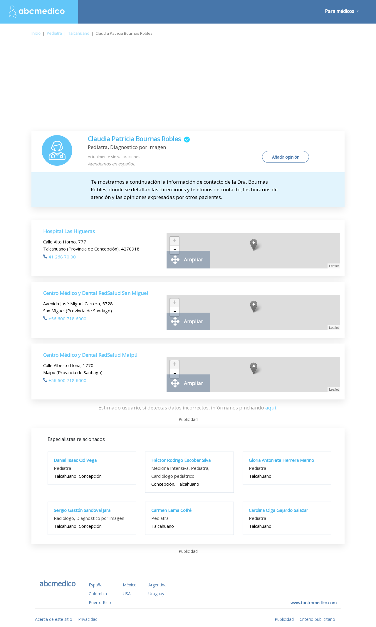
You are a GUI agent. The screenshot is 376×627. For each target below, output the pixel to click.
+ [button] (175, 241)
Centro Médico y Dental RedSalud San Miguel (95, 293)
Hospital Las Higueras (69, 231)
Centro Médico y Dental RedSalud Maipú (90, 354)
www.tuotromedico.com (314, 603)
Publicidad (284, 619)
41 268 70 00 (59, 257)
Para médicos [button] (340, 11)
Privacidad (88, 619)
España (96, 585)
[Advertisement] (188, 86)
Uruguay (156, 593)
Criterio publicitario (317, 619)
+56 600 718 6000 (64, 318)
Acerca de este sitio (53, 619)
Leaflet (334, 266)
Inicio (36, 33)
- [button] (174, 250)
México (130, 585)
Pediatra (54, 33)
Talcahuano (78, 33)
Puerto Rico (100, 602)
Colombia (98, 593)
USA (127, 593)
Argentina (157, 585)
